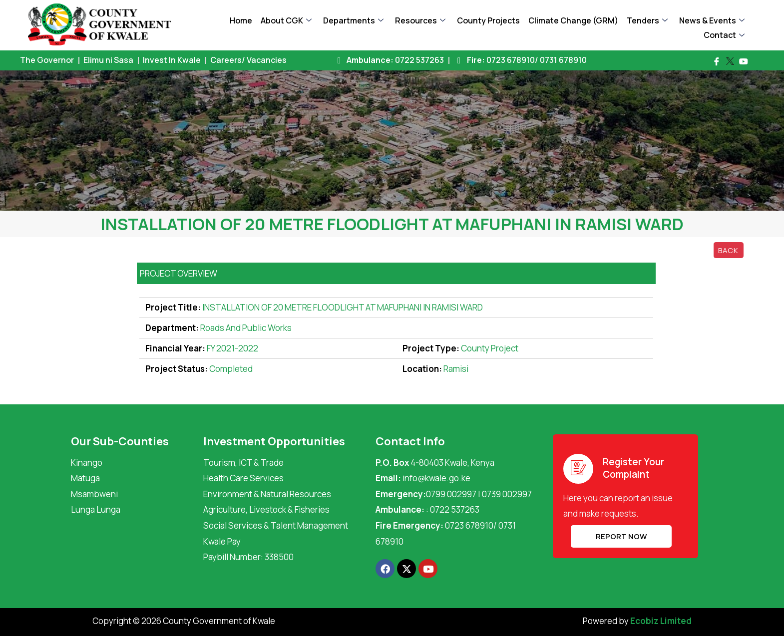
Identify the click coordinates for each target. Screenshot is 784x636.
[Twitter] (730, 61)
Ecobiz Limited (661, 621)
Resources (420, 20)
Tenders (647, 20)
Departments (353, 20)
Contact (724, 34)
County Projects (488, 20)
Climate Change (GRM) (573, 20)
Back (728, 250)
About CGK (286, 20)
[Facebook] (716, 61)
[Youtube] (743, 61)
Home (241, 20)
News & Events (712, 20)
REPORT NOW (613, 536)
